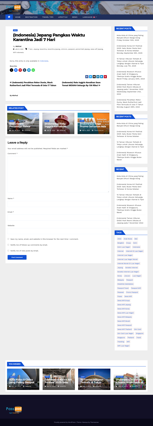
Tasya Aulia (98, 130)
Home (17, 17)
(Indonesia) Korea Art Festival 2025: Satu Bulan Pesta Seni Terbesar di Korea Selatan (129, 48)
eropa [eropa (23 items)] (128, 243)
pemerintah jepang (82, 49)
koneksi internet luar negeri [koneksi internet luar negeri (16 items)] (128, 272)
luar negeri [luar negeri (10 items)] (137, 276)
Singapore (119, 376)
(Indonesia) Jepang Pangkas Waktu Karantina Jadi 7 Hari (49, 37)
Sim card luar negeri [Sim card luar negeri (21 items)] (125, 333)
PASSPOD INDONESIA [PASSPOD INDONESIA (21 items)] (125, 284)
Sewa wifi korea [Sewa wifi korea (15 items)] (124, 309)
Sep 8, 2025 (51, 386)
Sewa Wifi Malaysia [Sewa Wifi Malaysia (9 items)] (125, 317)
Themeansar (94, 422)
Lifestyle (62, 17)
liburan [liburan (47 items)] (127, 276)
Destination (31, 17)
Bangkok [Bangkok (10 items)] (121, 243)
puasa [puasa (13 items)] (120, 296)
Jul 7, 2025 (86, 386)
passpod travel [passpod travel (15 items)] (123, 288)
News (74, 17)
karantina (43, 49)
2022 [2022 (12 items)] (119, 239)
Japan (83, 376)
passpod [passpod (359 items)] (129, 280)
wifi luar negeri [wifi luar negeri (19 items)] (123, 346)
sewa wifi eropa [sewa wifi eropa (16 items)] (124, 300)
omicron (64, 49)
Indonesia (44, 61)
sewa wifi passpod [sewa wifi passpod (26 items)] (125, 325)
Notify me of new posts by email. (24, 251)
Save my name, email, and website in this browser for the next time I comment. (44, 239)
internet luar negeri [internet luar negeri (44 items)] (125, 255)
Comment (12, 153)
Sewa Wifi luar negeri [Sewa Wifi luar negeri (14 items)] (126, 313)
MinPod (18, 46)
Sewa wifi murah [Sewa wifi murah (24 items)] (124, 321)
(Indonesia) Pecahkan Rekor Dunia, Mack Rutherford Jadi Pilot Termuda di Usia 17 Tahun (130, 102)
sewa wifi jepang (97, 49)
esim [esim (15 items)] (135, 243)
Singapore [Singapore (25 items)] (139, 333)
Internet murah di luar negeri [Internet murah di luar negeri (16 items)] (129, 263)
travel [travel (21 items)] (138, 337)
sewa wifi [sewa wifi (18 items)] (128, 296)
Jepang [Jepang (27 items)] (120, 267)
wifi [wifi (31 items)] (128, 342)
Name (11, 198)
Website (11, 225)
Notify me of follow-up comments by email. (29, 245)
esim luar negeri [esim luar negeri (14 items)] (124, 247)
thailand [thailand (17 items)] (131, 337)
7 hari (30, 49)
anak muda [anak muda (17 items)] (128, 239)
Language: (89, 17)
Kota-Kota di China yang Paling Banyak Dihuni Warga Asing (22, 382)
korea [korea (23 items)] (120, 276)
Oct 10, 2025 (16, 386)
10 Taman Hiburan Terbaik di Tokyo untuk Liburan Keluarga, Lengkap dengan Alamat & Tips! (130, 61)
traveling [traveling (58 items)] (121, 342)
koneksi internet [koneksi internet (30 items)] (132, 267)
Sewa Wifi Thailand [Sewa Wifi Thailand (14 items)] (125, 329)
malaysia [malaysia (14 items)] (121, 280)
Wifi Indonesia (18, 52)
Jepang (36, 49)
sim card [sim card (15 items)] (137, 329)
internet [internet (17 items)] (121, 251)
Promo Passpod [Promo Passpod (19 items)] (132, 292)
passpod (71, 49)
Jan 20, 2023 (123, 386)
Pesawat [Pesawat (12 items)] (121, 292)
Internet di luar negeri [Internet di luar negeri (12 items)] (134, 251)
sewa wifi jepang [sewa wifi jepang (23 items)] (124, 304)
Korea (47, 376)
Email (11, 212)
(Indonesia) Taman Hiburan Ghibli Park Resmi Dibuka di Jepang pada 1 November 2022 (130, 86)
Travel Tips (47, 17)
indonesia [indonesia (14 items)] (136, 247)
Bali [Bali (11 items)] (136, 239)
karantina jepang (54, 49)
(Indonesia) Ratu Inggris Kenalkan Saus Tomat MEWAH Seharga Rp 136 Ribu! (58, 127)
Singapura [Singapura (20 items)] (121, 337)
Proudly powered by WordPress (65, 422)
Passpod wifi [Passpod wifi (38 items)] (136, 288)
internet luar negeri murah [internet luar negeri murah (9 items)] (128, 259)
